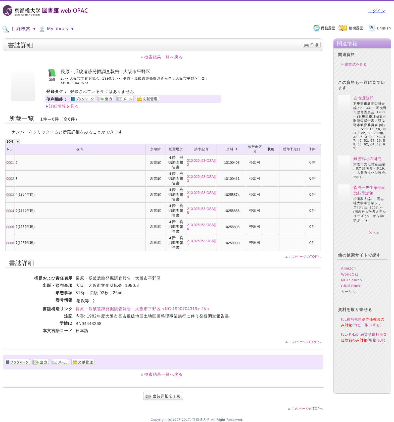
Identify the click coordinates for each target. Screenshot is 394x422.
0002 (10, 179)
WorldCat (349, 274)
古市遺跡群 (363, 98)
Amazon (348, 268)
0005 (10, 227)
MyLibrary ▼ (56, 29)
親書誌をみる (355, 64)
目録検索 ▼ (19, 29)
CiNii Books (351, 286)
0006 (10, 243)
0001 (10, 163)
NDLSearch (351, 280)
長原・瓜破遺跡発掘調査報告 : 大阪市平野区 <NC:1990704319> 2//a (142, 309)
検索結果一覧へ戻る (163, 57)
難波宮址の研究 (367, 158)
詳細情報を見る (64, 106)
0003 (10, 195)
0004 (10, 211)
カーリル (348, 292)
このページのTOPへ (305, 256)
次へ (373, 233)
